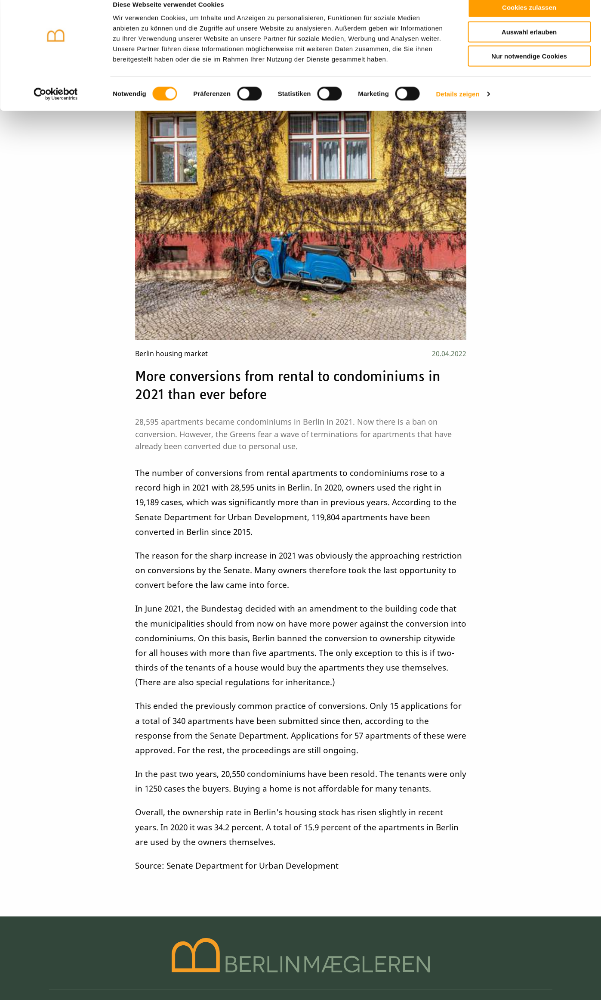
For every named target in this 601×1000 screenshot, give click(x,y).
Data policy (100, 964)
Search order (307, 846)
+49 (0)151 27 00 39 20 (418, 857)
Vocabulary (307, 857)
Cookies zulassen (529, 21)
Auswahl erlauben (529, 45)
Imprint (61, 964)
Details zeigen (457, 107)
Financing (307, 868)
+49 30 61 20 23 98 (412, 846)
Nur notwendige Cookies (529, 69)
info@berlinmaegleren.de (405, 867)
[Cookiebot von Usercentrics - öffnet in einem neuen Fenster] (55, 107)
